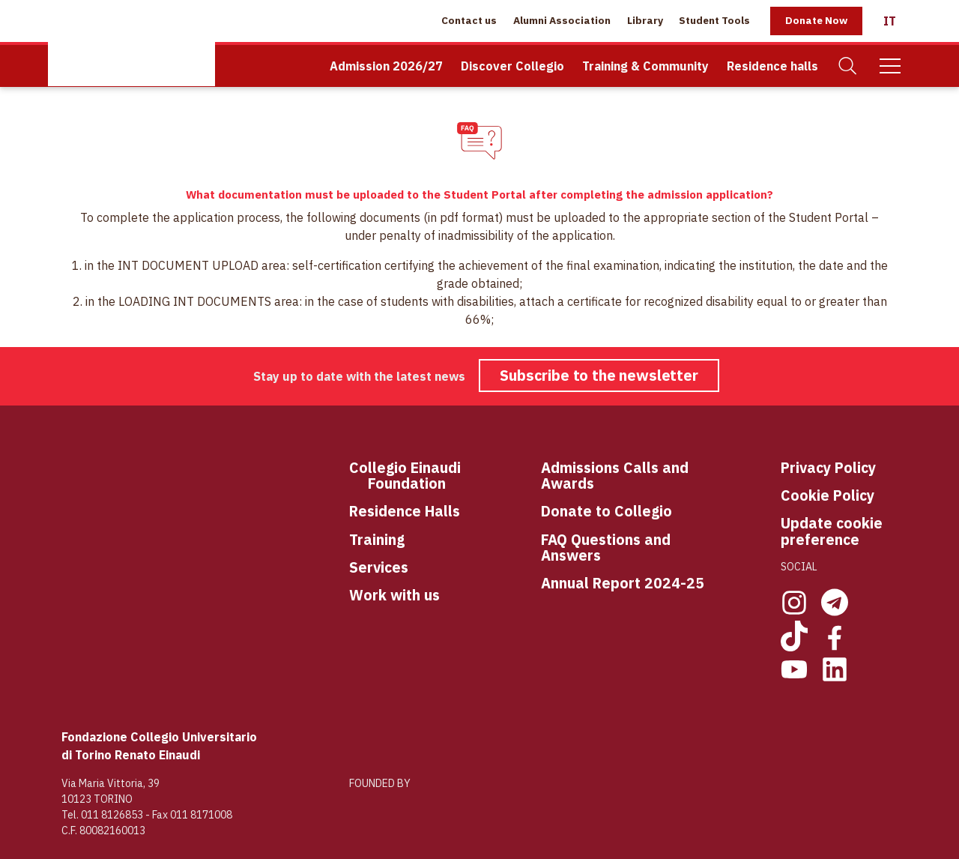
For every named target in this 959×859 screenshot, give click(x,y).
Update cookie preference (832, 531)
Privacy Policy (828, 467)
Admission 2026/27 (386, 65)
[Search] (848, 66)
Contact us (469, 20)
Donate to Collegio (606, 511)
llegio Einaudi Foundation (414, 475)
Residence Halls (404, 511)
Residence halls (772, 65)
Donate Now (816, 20)
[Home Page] (131, 43)
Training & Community (645, 65)
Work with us (394, 595)
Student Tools (714, 20)
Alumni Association (562, 20)
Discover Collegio (512, 65)
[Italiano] (889, 21)
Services (378, 567)
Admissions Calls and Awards (615, 475)
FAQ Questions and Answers (606, 547)
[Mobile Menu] (890, 66)
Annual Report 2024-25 (622, 583)
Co (358, 468)
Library (645, 20)
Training (377, 539)
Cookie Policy (827, 495)
